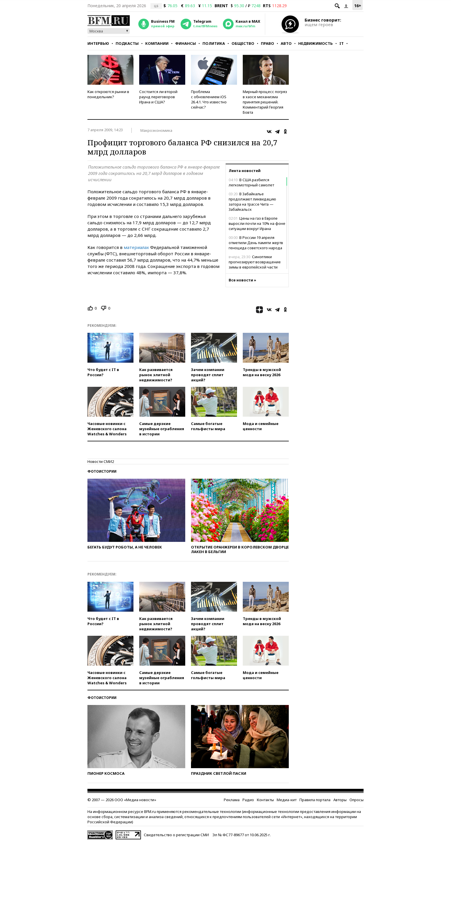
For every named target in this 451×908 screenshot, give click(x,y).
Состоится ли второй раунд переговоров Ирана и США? (158, 97)
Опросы (356, 799)
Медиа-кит (287, 799)
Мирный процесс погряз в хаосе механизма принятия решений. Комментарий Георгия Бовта (265, 102)
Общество (243, 43)
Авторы (340, 799)
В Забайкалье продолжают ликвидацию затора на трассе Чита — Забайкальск (252, 201)
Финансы (185, 43)
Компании (157, 43)
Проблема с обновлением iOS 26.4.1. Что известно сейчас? (209, 99)
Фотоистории (101, 471)
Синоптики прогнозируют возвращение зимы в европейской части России (255, 264)
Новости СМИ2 (100, 461)
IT (341, 43)
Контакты (265, 799)
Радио (248, 799)
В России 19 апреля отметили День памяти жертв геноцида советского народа (256, 242)
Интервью (98, 43)
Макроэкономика (156, 130)
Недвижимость (315, 43)
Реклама (232, 799)
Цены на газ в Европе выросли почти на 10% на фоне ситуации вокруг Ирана (257, 223)
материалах (136, 247)
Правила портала (314, 799)
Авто (286, 43)
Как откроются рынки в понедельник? (108, 94)
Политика (213, 43)
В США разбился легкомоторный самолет (251, 182)
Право (267, 43)
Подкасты (127, 43)
